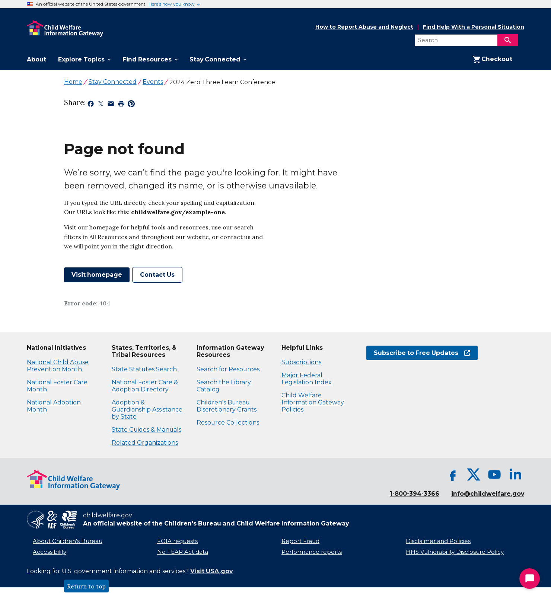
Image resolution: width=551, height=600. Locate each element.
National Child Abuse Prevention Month (58, 366)
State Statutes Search (144, 369)
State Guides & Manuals (146, 429)
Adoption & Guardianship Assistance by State (147, 409)
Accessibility (49, 552)
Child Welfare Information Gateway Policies (312, 402)
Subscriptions (301, 362)
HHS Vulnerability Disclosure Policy (455, 552)
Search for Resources (228, 369)
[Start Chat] (529, 578)
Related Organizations (145, 442)
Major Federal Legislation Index (306, 379)
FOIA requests (177, 541)
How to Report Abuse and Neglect (364, 27)
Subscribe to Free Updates (422, 352)
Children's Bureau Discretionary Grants (227, 406)
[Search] (507, 40)
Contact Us (157, 274)
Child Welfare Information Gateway (292, 523)
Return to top (86, 586)
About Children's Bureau (67, 541)
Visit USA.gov (211, 571)
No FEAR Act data (182, 552)
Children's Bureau (192, 523)
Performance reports (311, 552)
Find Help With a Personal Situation (473, 27)
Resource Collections (228, 422)
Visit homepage (96, 274)
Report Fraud (300, 541)
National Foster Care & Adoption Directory (145, 386)
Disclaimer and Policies (438, 541)
